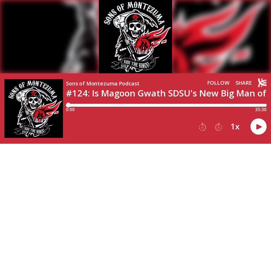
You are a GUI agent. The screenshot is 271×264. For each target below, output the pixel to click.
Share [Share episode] (243, 82)
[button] (202, 127)
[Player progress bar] (166, 105)
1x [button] (235, 126)
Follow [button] (218, 82)
